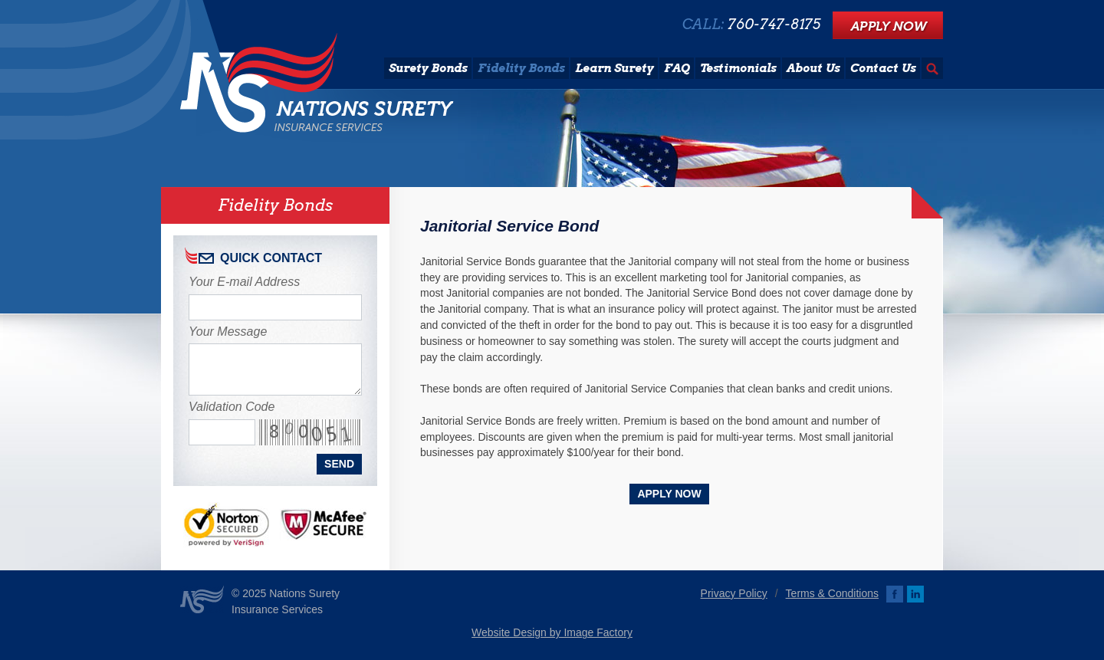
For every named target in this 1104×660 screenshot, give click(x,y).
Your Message (228, 331)
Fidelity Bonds (521, 68)
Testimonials (738, 68)
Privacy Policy (734, 593)
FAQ (676, 68)
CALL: (751, 24)
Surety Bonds (428, 68)
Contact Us (882, 68)
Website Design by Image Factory (552, 632)
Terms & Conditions (832, 593)
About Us (813, 68)
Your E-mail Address (244, 281)
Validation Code (231, 406)
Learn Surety (614, 68)
